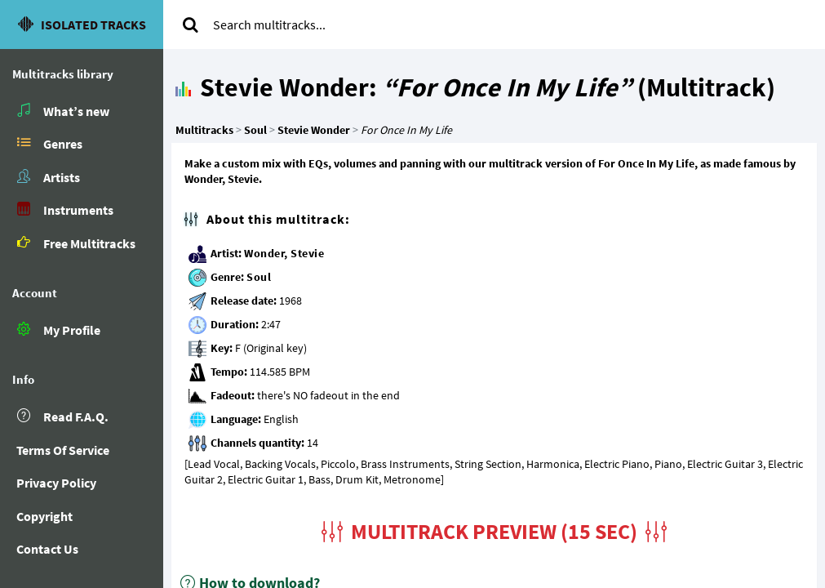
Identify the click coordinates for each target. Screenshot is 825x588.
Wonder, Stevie (284, 253)
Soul (258, 277)
